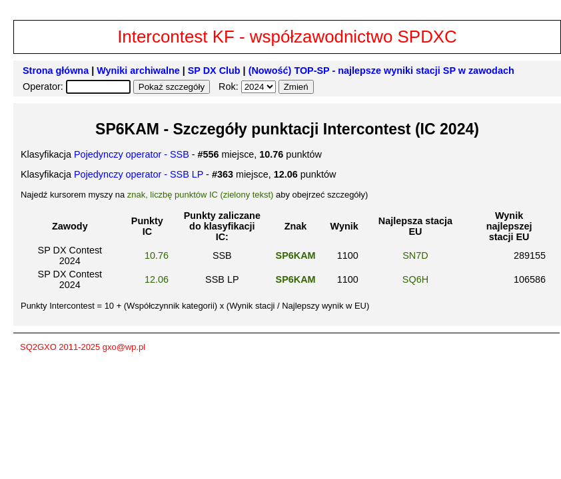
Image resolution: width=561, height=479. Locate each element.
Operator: (44, 86)
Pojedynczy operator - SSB (131, 154)
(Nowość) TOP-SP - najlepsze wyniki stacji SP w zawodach (381, 70)
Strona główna (56, 70)
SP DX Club (214, 70)
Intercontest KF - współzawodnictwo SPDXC (287, 36)
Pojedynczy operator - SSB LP (138, 174)
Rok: (230, 86)
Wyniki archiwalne (138, 70)
